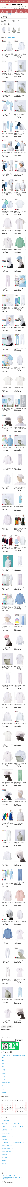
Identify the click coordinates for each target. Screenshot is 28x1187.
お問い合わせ (4, 1178)
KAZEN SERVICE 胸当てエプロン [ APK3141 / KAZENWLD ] (19, 508)
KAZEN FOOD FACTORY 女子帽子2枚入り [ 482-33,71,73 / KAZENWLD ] (7, 628)
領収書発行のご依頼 (6, 1130)
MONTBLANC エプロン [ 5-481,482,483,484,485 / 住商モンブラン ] (19, 628)
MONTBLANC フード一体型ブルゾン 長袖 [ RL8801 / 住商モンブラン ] (7, 54)
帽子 (14, 30)
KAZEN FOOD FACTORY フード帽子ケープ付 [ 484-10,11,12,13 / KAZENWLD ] (7, 607)
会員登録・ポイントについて (9, 1136)
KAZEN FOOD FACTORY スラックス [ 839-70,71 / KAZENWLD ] (7, 980)
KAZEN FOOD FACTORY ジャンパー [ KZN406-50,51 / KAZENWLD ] (7, 368)
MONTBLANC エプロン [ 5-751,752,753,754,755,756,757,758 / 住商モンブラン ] (20, 528)
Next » (9, 1026)
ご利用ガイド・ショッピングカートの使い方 (12, 1126)
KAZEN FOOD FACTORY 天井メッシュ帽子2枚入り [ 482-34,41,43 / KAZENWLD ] (20, 487)
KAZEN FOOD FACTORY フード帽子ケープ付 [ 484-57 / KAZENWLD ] (7, 308)
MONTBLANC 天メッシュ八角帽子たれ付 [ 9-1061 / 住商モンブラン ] (20, 114)
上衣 (4, 30)
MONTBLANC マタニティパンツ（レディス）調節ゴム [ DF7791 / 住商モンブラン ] (7, 74)
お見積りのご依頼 (6, 1133)
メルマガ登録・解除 (6, 1151)
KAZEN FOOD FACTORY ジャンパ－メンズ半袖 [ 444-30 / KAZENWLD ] (7, 744)
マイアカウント (5, 1157)
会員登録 (4, 1160)
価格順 (9, 37)
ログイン (4, 1163)
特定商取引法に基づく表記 (7, 1177)
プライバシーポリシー (20, 1177)
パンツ (9, 30)
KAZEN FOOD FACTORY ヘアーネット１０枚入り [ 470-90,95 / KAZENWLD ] (20, 428)
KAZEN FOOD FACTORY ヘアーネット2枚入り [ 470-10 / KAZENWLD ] (20, 803)
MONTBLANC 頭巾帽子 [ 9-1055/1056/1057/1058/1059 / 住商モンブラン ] (7, 154)
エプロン (19, 30)
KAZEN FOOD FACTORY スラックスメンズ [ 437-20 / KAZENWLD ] (7, 883)
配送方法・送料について (8, 1148)
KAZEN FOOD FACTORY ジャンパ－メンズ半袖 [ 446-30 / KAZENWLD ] (20, 389)
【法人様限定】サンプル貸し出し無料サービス (13, 1142)
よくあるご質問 (5, 1120)
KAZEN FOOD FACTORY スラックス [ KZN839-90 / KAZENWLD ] (7, 844)
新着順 (13, 37)
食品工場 (9, 14)
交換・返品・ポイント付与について (10, 1123)
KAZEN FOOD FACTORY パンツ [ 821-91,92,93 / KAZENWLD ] (20, 1001)
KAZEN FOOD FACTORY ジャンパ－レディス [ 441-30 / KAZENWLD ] (7, 389)
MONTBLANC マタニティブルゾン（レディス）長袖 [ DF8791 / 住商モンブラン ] (20, 54)
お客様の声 (4, 1139)
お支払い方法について (7, 1145)
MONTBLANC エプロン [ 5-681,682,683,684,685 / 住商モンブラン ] (7, 823)
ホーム (3, 14)
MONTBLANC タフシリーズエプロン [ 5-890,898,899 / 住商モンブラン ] (7, 548)
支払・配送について (10, 1175)
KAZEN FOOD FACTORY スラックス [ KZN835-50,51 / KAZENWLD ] (20, 348)
